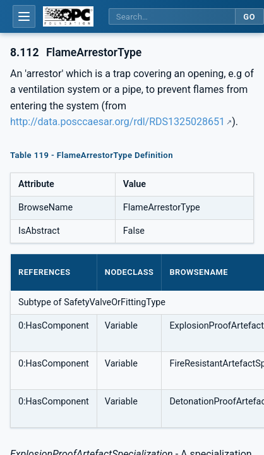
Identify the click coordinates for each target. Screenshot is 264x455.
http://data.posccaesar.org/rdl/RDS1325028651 (117, 122)
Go (249, 16)
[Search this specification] (172, 16)
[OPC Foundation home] (68, 16)
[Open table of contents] (24, 16)
